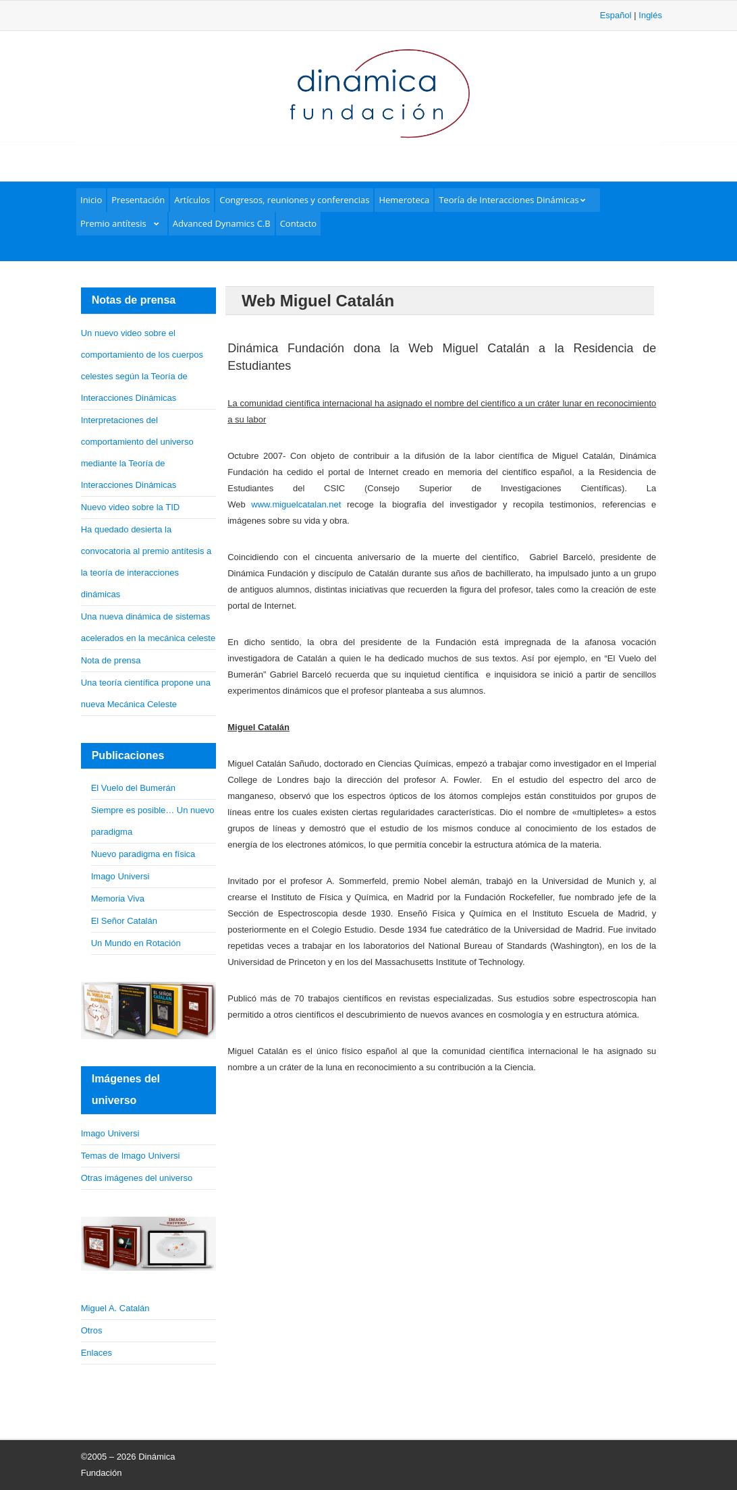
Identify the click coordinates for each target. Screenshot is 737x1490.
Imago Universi (120, 876)
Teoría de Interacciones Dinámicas (512, 200)
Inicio (91, 200)
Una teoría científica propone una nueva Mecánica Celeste (146, 693)
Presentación (138, 200)
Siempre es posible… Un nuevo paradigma (153, 821)
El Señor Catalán (124, 921)
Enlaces (96, 1353)
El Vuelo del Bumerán (133, 788)
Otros (92, 1330)
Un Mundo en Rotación (136, 943)
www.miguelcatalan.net (296, 504)
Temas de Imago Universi (130, 1156)
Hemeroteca (404, 200)
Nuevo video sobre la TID (130, 507)
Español (616, 15)
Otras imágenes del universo (136, 1178)
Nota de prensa (111, 660)
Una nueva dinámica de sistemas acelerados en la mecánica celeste (148, 627)
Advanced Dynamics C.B (222, 223)
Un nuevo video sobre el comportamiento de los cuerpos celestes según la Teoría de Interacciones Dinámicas (142, 365)
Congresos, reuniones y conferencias (294, 200)
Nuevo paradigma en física (143, 854)
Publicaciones (128, 755)
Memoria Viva (117, 898)
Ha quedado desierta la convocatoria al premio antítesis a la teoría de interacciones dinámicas (146, 561)
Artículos (192, 200)
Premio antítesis (119, 223)
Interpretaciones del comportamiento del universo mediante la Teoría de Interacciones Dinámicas (137, 452)
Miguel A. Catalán (115, 1308)
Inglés (650, 15)
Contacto (298, 223)
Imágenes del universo (126, 1089)
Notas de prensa (133, 300)
